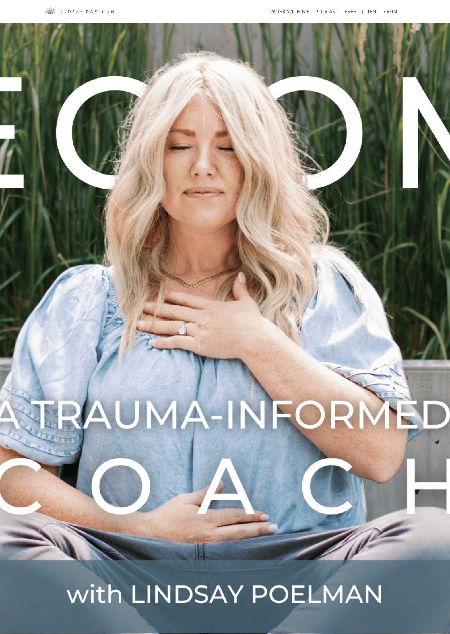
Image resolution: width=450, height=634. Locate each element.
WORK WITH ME (289, 11)
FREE (350, 11)
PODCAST (327, 11)
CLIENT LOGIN (379, 11)
